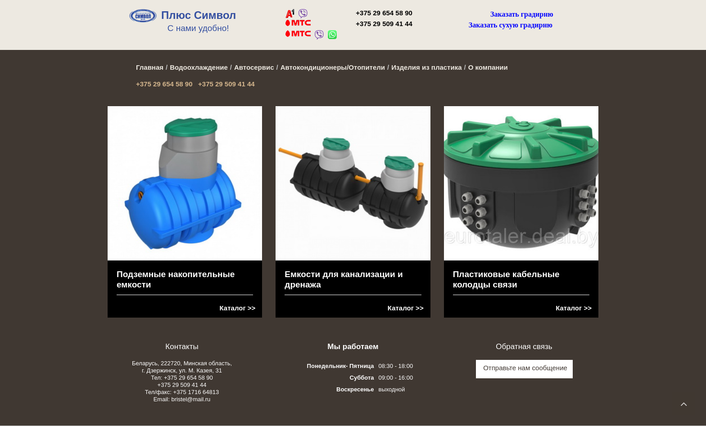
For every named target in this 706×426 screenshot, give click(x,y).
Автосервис (254, 67)
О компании (488, 67)
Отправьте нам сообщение (525, 368)
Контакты (181, 346)
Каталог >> (238, 308)
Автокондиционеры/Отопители (333, 67)
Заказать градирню (521, 14)
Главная (149, 67)
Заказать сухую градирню (510, 25)
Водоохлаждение (199, 67)
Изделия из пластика (426, 67)
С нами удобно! (198, 28)
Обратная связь (524, 346)
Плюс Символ (198, 15)
